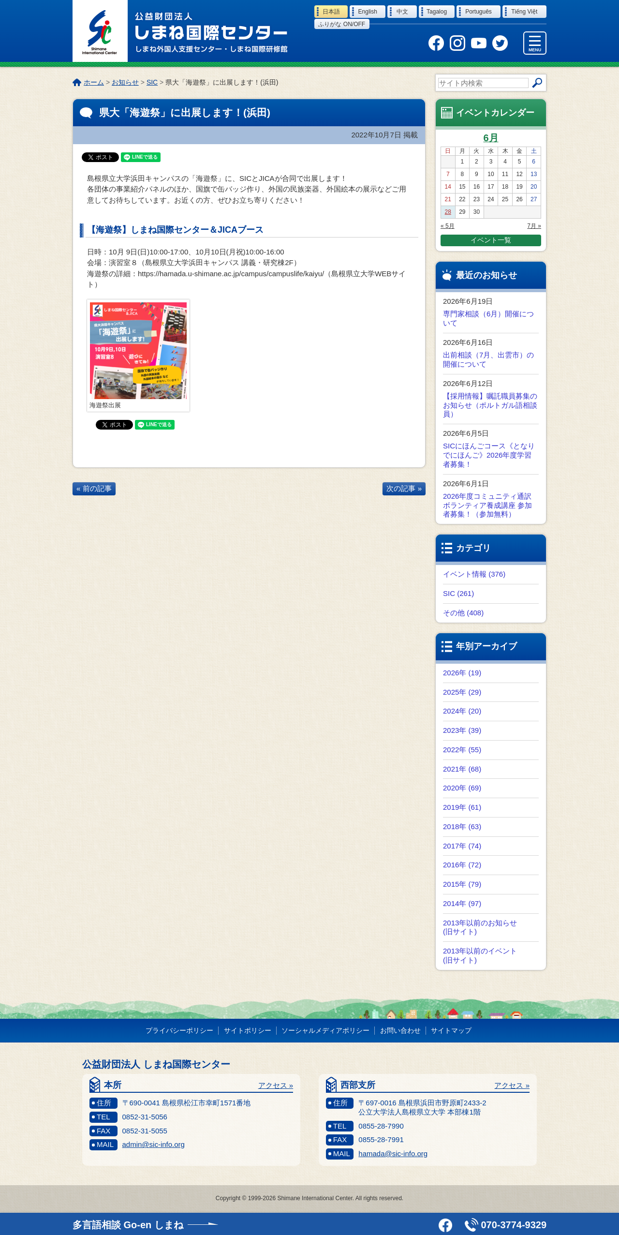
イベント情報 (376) (474, 574)
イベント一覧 (491, 240)
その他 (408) (463, 613)
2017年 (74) (462, 846)
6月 (490, 138)
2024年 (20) (462, 711)
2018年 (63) (462, 826)
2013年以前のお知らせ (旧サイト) (480, 927)
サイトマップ (451, 1030)
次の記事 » (404, 488)
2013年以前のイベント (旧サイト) (480, 955)
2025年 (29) (462, 692)
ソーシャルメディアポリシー (325, 1030)
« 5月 (448, 226)
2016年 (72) (462, 865)
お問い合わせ (400, 1030)
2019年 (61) (462, 807)
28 (448, 211)
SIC (152, 82)
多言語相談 (128, 1225)
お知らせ (125, 82)
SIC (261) (458, 593)
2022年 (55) (462, 749)
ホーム (94, 82)
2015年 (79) (462, 884)
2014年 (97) (462, 903)
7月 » (534, 226)
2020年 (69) (462, 788)
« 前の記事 (94, 488)
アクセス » (276, 1085)
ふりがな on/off (341, 24)
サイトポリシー (247, 1030)
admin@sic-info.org (153, 1144)
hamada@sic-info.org (392, 1153)
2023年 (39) (462, 730)
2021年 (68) (462, 769)
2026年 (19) (462, 673)
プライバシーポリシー (179, 1030)
